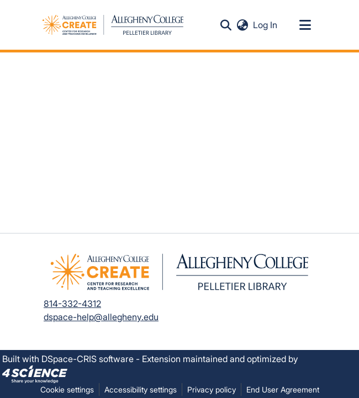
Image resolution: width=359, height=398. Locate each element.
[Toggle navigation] (304, 24)
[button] (226, 24)
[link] (34, 373)
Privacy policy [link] (211, 389)
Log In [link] (265, 24)
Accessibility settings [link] (140, 389)
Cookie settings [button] (67, 389)
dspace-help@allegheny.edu (101, 316)
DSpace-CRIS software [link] (87, 358)
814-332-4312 (72, 303)
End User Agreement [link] (282, 389)
